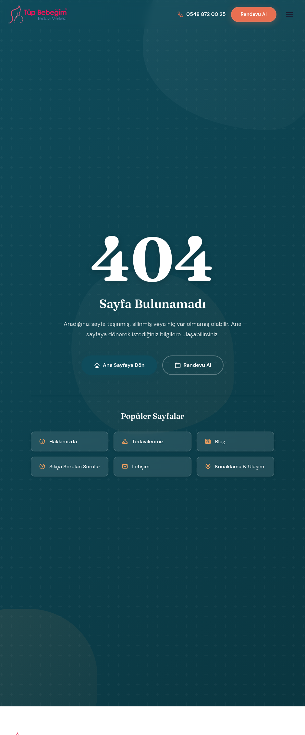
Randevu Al (254, 14)
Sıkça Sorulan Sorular (69, 466)
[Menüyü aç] (289, 14)
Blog (215, 441)
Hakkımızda (58, 441)
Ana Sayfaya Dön (119, 365)
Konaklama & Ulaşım (234, 466)
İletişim (136, 466)
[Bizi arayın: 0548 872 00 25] (201, 14)
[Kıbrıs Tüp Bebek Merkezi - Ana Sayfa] (38, 14)
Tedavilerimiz (143, 441)
